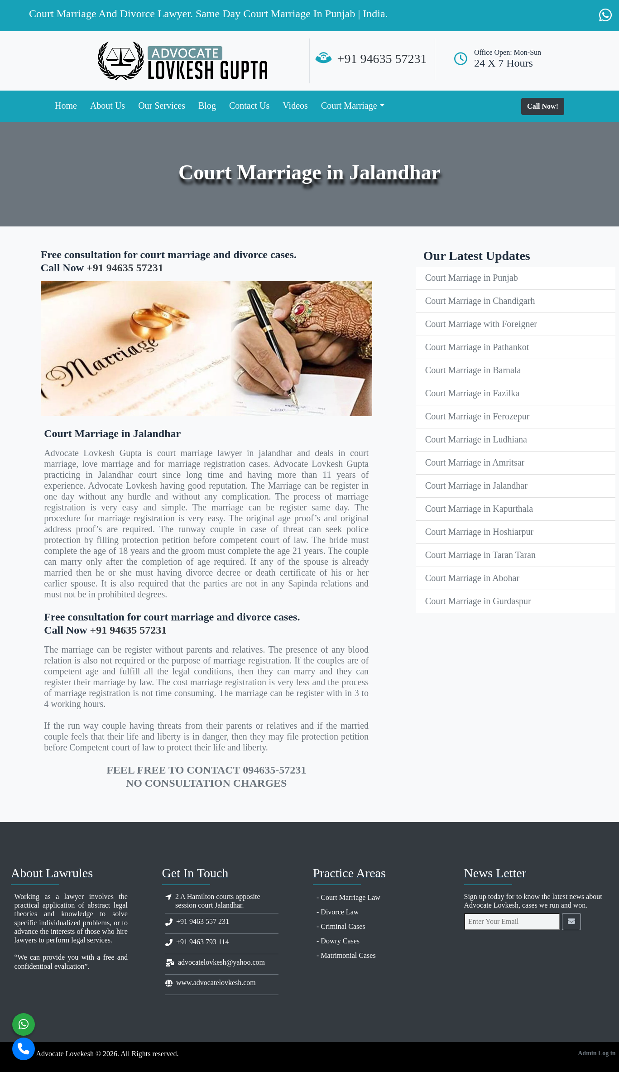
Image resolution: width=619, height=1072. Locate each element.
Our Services (161, 106)
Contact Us (249, 106)
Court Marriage (349, 106)
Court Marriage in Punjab (471, 278)
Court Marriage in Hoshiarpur (479, 532)
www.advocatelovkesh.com (216, 982)
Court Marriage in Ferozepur (477, 416)
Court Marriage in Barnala (473, 370)
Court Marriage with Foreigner (481, 324)
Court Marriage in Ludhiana (476, 439)
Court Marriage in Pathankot (477, 347)
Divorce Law (340, 912)
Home (66, 106)
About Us (107, 106)
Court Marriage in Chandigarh (480, 301)
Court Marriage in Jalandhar (476, 485)
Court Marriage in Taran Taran (480, 555)
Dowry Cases (340, 941)
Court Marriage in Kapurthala (479, 509)
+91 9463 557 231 (202, 921)
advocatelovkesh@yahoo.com (221, 962)
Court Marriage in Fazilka (472, 393)
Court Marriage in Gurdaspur (478, 601)
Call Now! (542, 106)
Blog (207, 106)
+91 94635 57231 (382, 59)
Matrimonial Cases (348, 955)
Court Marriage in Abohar (472, 578)
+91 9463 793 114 (202, 942)
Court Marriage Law (350, 897)
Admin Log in (596, 1053)
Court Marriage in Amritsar (474, 462)
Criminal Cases (343, 926)
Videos (295, 106)
